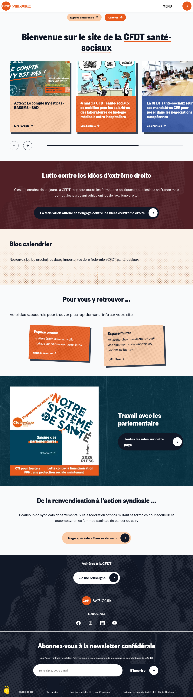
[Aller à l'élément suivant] (27, 145)
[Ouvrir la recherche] (186, 6)
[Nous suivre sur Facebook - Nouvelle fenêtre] (78, 623)
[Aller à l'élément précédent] (14, 145)
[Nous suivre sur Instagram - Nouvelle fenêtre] (90, 623)
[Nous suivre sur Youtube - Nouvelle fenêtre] (114, 623)
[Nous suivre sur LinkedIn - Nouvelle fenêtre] (102, 623)
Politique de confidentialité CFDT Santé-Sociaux (148, 692)
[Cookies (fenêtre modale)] (6, 690)
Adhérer (115, 17)
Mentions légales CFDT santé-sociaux (90, 692)
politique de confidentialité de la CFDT (133, 657)
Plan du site (52, 692)
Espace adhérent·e (84, 17)
